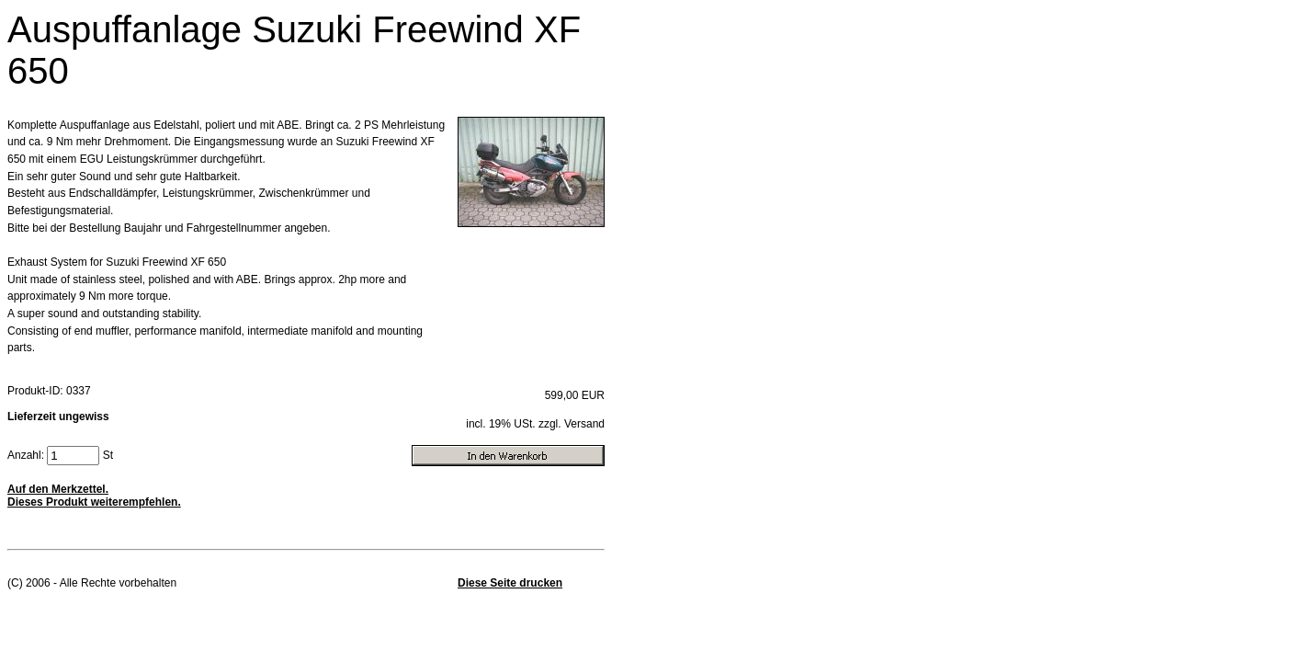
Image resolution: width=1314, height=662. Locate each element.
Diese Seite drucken (510, 582)
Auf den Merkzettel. (57, 489)
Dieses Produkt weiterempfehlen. (94, 502)
